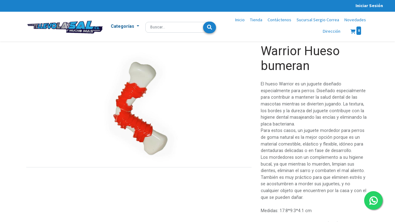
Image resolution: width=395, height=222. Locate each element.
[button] (125, 26)
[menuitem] (240, 20)
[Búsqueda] (209, 27)
